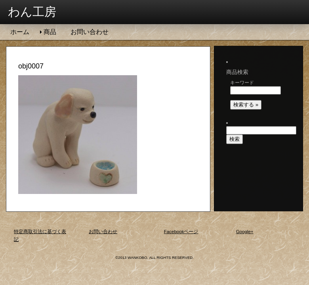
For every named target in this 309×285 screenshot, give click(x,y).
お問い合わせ (90, 31)
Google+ (245, 231)
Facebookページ (181, 231)
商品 (50, 31)
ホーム (19, 31)
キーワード (242, 75)
